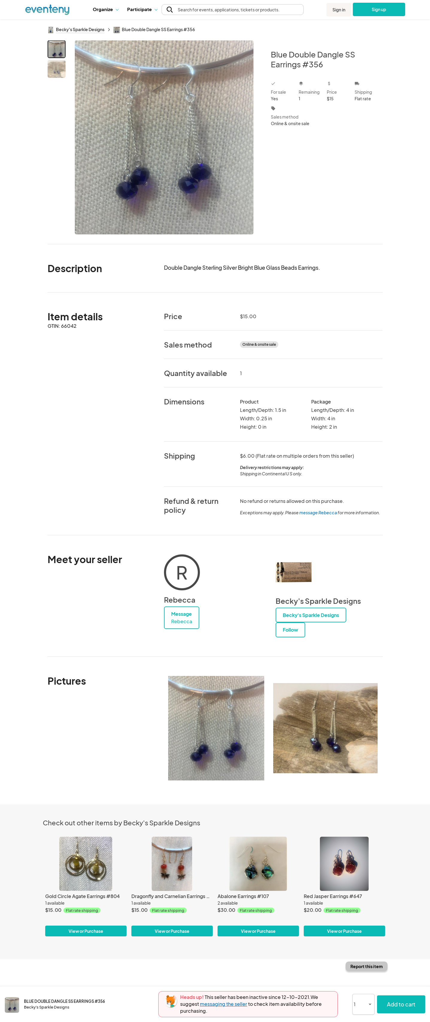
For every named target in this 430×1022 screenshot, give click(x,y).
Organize (105, 9)
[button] (105, 9)
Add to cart (401, 1004)
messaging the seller (223, 1004)
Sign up (379, 9)
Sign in (338, 9)
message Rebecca (318, 512)
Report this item (366, 966)
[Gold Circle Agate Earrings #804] (86, 864)
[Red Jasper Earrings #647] (344, 864)
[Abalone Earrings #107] (258, 864)
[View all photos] (164, 137)
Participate (142, 9)
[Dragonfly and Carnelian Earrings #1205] (172, 864)
